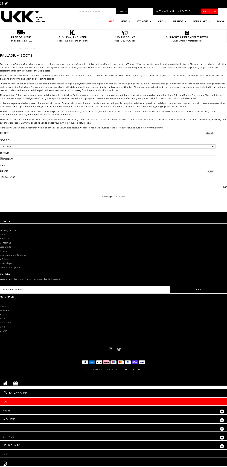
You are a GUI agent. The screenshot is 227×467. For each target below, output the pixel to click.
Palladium (15, 49)
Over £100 (8, 177)
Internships (6, 263)
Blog (220, 21)
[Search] (96, 11)
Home (3, 49)
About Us (4, 238)
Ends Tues (209, 11)
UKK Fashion (113, 370)
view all (209, 133)
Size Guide (5, 247)
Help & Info (200, 21)
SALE (2, 318)
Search (3, 331)
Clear (210, 171)
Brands (178, 21)
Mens (124, 21)
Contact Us (5, 242)
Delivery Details (8, 230)
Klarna (3, 251)
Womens (142, 21)
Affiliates (4, 259)
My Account (15, 392)
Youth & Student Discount (13, 255)
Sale (111, 21)
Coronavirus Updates (10, 267)
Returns (4, 234)
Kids (160, 21)
